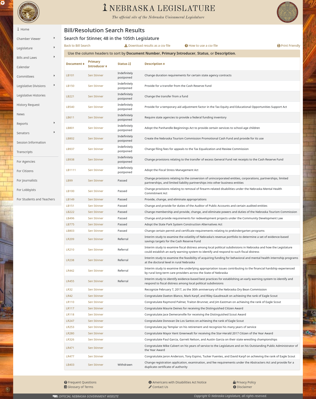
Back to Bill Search (77, 45)
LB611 (70, 117)
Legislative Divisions (36, 86)
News (21, 114)
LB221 (70, 96)
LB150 (70, 86)
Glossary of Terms (78, 387)
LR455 (70, 281)
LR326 (70, 339)
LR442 (70, 271)
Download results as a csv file (147, 45)
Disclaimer (242, 387)
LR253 (70, 327)
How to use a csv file (201, 45)
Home (24, 29)
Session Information (31, 142)
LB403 (70, 365)
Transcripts (24, 152)
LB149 (70, 199)
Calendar (23, 67)
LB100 (70, 191)
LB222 (70, 212)
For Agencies (26, 161)
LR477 (70, 356)
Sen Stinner (95, 75)
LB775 (70, 224)
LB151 (70, 206)
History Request (28, 105)
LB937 (70, 149)
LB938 (70, 159)
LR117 (70, 308)
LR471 (70, 348)
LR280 (70, 333)
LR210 (70, 249)
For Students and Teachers (36, 199)
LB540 (70, 107)
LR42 (69, 296)
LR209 (70, 239)
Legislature (36, 48)
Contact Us (158, 387)
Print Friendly (288, 45)
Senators (36, 133)
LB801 (70, 128)
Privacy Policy (244, 382)
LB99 (69, 180)
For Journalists (27, 180)
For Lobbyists (26, 190)
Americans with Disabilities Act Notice (177, 382)
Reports (36, 123)
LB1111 (71, 170)
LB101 (70, 75)
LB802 (70, 138)
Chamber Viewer (36, 38)
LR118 (70, 314)
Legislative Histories (31, 95)
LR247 (70, 321)
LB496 (70, 218)
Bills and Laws (36, 57)
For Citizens (25, 171)
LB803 (70, 231)
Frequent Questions (80, 382)
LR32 (69, 289)
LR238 (70, 260)
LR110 (70, 302)
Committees (36, 76)
